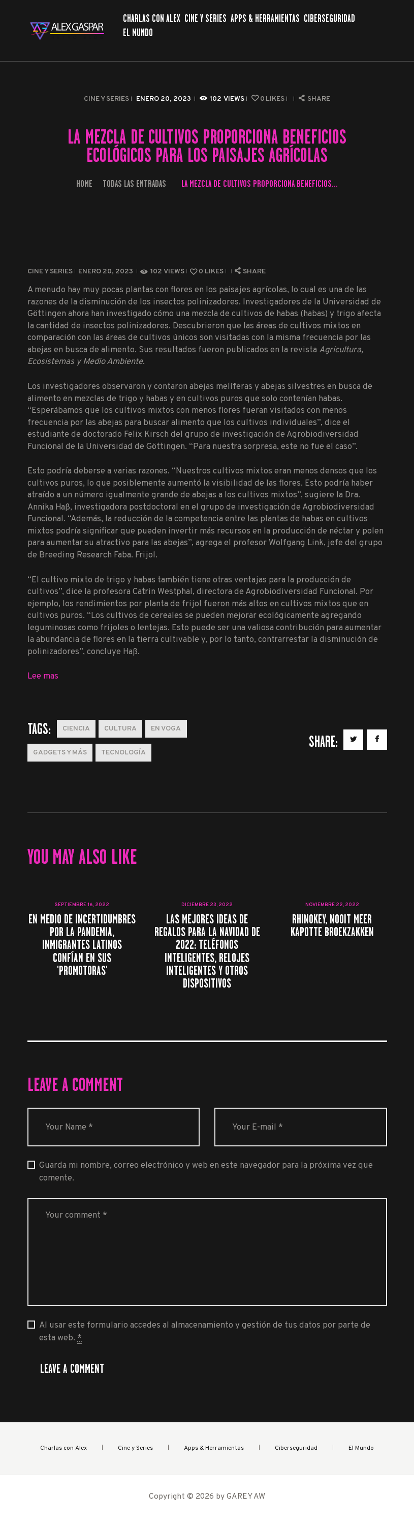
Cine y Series (106, 99)
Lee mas (42, 676)
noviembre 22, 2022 (332, 905)
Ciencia (76, 728)
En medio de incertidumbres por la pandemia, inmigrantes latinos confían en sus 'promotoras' (82, 945)
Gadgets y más (60, 752)
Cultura (120, 728)
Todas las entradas (134, 183)
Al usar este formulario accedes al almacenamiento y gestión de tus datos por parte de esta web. (204, 1332)
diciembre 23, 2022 (207, 905)
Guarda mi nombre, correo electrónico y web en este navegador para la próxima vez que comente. (206, 1172)
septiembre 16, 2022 (82, 905)
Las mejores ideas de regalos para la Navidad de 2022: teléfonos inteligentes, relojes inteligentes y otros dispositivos (207, 951)
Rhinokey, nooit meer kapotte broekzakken (332, 925)
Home (84, 183)
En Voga (166, 728)
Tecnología (123, 752)
